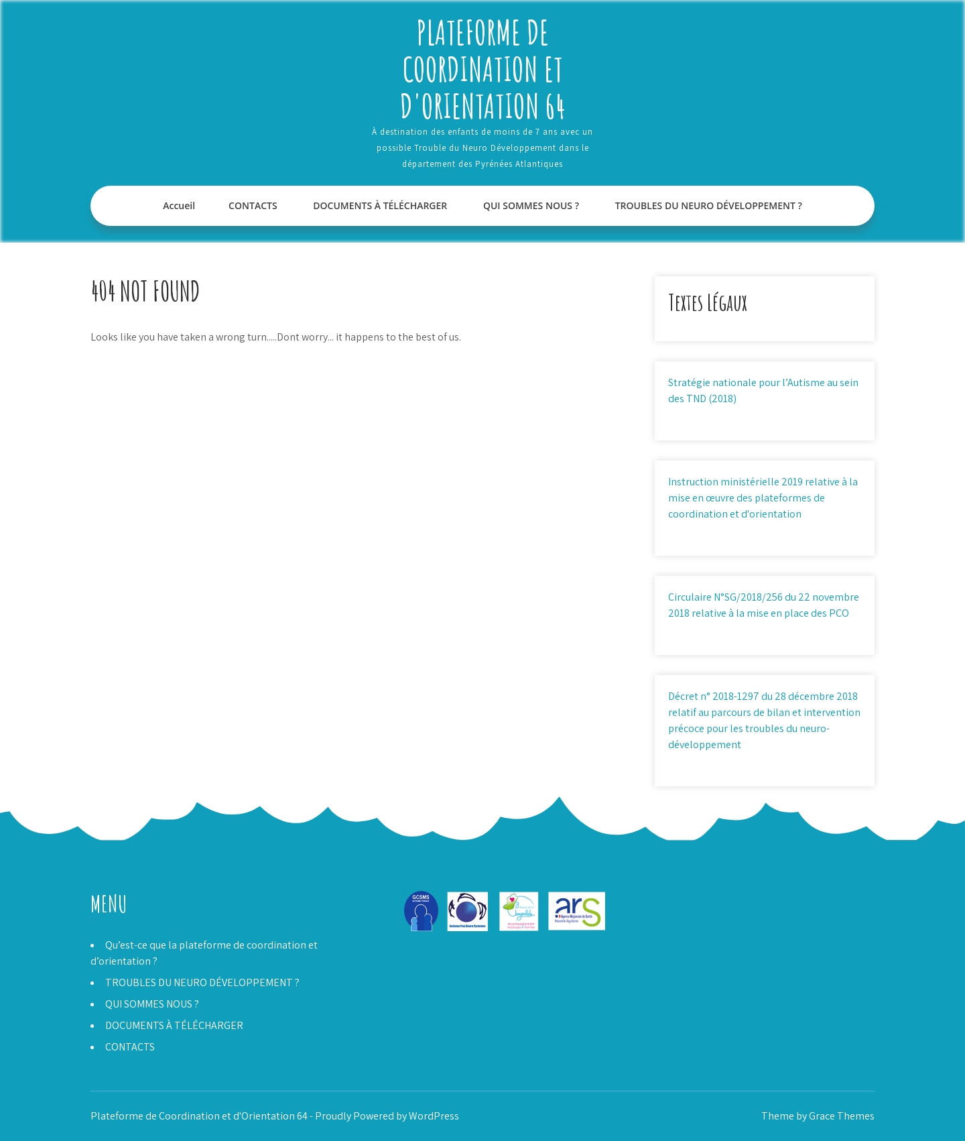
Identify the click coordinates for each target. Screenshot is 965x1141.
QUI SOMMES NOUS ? (531, 205)
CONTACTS (253, 205)
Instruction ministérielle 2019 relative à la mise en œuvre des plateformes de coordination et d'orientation (763, 498)
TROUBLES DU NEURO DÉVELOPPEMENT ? (708, 205)
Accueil (179, 205)
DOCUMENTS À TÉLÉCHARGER (380, 205)
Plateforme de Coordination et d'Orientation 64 (483, 69)
